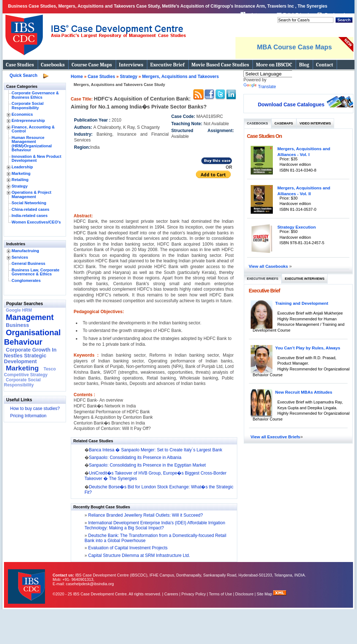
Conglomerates (26, 280)
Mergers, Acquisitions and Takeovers (180, 76)
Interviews (131, 65)
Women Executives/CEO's (36, 222)
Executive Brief (167, 65)
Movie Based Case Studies (220, 65)
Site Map (265, 594)
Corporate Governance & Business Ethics (35, 95)
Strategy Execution (297, 227)
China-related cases (30, 209)
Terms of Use (220, 594)
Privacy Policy (193, 594)
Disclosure (244, 594)
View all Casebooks (269, 266)
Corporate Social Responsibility (28, 105)
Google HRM (19, 310)
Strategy (20, 186)
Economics (22, 114)
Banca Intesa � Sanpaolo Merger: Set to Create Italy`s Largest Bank (155, 449)
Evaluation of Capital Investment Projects (127, 547)
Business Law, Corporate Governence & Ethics (36, 272)
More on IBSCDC (274, 65)
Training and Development (301, 303)
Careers (171, 594)
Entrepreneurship (28, 120)
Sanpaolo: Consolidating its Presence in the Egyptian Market (147, 465)
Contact (324, 65)
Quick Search (23, 75)
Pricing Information (28, 415)
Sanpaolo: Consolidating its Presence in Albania (135, 457)
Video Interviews (315, 123)
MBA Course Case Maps (294, 47)
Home (77, 76)
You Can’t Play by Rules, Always (307, 347)
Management (30, 317)
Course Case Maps (91, 65)
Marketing (21, 173)
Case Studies (20, 65)
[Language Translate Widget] (277, 73)
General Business (28, 263)
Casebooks (53, 65)
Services (20, 257)
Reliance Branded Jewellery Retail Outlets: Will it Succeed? (145, 515)
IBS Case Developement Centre (27, 581)
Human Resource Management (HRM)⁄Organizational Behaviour (32, 143)
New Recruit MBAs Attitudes (303, 392)
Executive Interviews (304, 278)
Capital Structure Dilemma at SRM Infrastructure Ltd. (138, 555)
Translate (259, 86)
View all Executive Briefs (275, 436)
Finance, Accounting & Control (33, 129)
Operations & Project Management (31, 194)
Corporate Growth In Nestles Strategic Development (30, 355)
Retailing (20, 179)
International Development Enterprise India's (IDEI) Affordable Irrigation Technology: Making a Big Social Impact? (155, 525)
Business (17, 325)
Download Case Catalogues (291, 104)
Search (343, 20)
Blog (304, 65)
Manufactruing (25, 251)
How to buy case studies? (35, 408)
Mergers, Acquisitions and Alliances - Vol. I (304, 151)
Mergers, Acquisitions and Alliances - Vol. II (304, 190)
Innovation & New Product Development (36, 158)
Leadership (22, 167)
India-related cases (30, 215)
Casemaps (284, 123)
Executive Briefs (263, 278)
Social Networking (29, 203)
